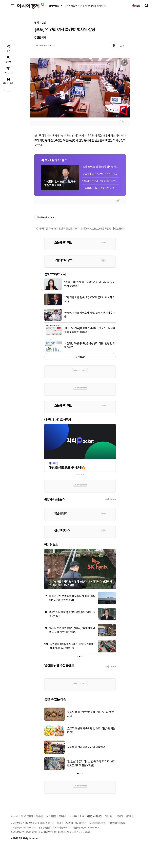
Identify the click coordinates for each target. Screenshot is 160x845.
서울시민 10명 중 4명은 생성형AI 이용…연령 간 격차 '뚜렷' (89, 345)
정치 (36, 22)
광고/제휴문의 (27, 816)
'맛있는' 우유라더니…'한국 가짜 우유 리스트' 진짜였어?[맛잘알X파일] (91, 763)
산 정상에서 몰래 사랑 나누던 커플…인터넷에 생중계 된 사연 (100, 188)
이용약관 (108, 816)
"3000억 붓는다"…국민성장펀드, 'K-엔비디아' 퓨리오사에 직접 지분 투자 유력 (100, 173)
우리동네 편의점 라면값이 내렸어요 (86, 747)
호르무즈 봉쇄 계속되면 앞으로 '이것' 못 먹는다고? (91, 730)
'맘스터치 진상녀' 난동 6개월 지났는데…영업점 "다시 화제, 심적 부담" (100, 181)
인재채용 (39, 816)
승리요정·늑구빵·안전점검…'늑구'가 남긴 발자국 (90, 714)
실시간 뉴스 (54, 6)
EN (136, 5)
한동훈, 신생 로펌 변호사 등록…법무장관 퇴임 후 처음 (90, 314)
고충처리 (119, 816)
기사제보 (73, 816)
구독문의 (62, 816)
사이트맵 (129, 816)
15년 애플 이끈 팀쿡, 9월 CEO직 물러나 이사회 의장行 (89, 299)
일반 (43, 22)
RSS (82, 816)
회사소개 (14, 816)
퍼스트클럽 (51, 816)
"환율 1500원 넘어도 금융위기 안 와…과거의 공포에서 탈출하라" (89, 284)
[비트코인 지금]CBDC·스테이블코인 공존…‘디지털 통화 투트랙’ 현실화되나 (89, 330)
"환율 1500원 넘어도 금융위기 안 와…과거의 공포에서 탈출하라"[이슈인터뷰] (100, 166)
